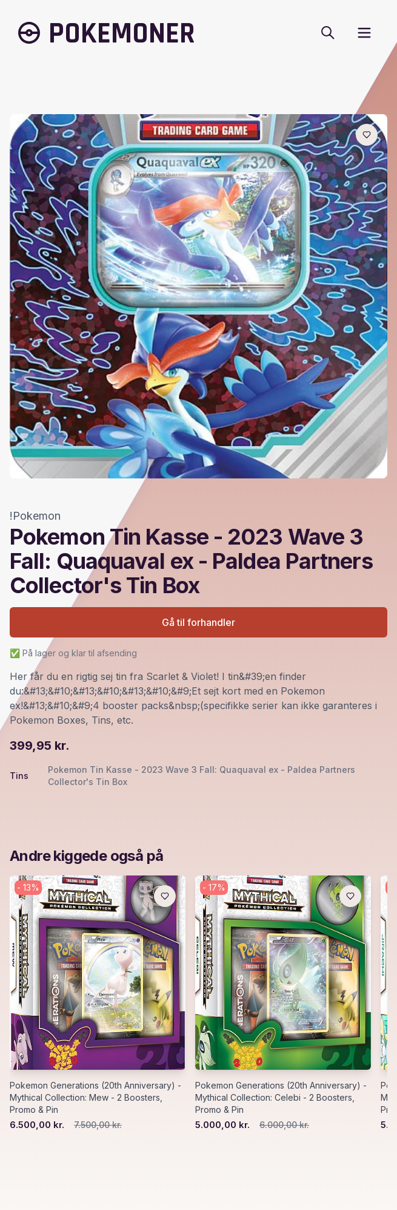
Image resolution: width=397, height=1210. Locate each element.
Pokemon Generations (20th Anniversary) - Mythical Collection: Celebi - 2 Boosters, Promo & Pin (281, 1097)
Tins (19, 775)
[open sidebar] (364, 32)
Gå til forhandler (198, 622)
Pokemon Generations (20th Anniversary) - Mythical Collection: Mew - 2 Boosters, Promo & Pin (95, 1097)
